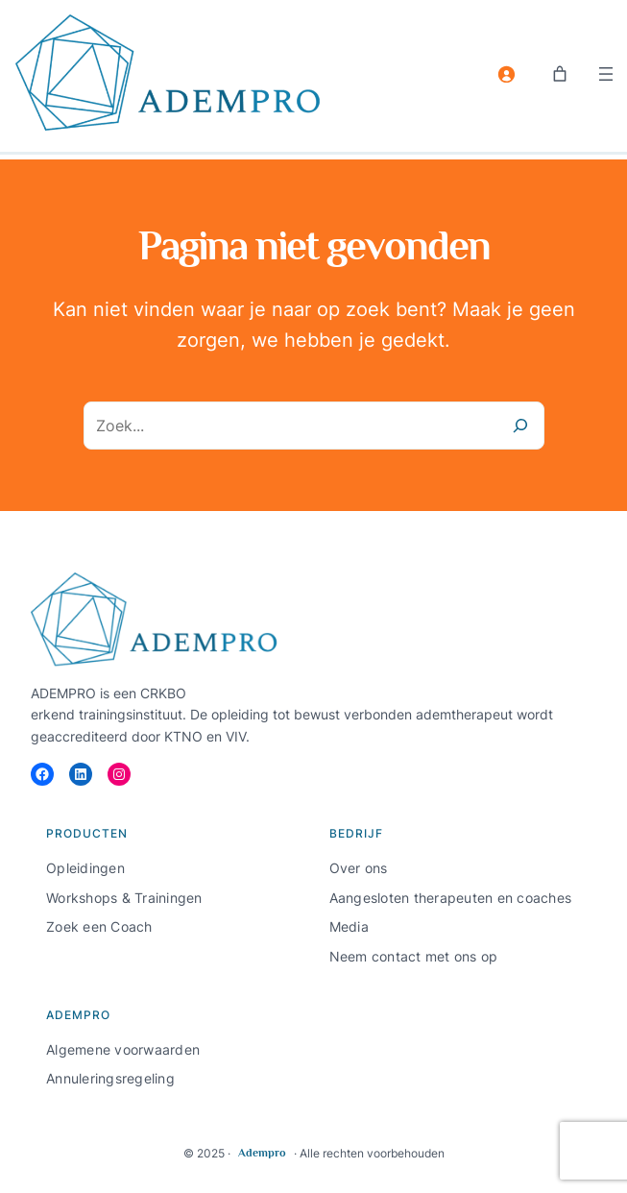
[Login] (506, 74)
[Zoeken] (520, 425)
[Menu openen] (605, 73)
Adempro (262, 1152)
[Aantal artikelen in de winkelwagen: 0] (560, 74)
